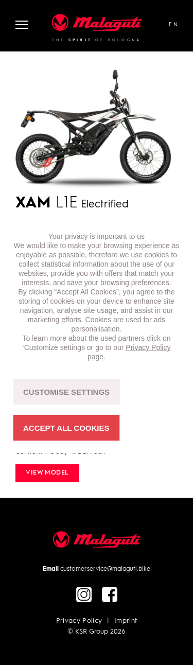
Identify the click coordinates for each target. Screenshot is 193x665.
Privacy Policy (79, 621)
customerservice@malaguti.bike (105, 569)
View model (47, 473)
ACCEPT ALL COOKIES (66, 428)
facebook (109, 594)
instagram (84, 594)
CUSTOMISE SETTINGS (66, 392)
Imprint (125, 621)
